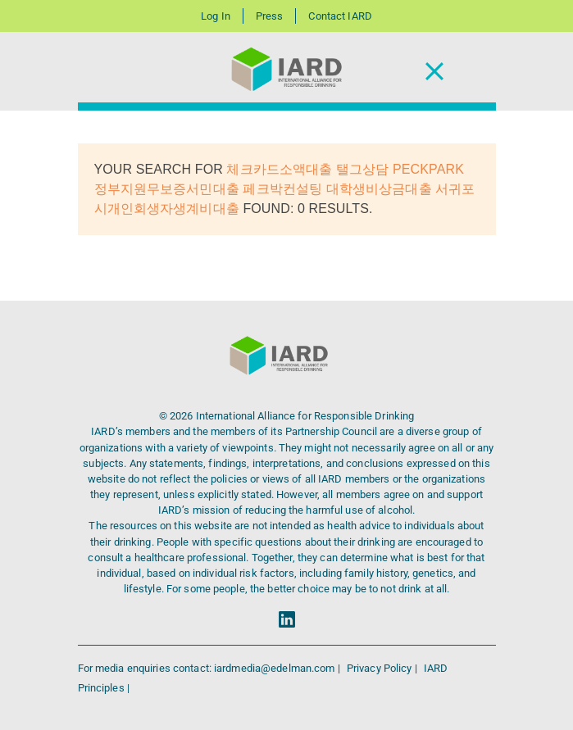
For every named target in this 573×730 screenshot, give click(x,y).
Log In (215, 16)
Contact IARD (339, 16)
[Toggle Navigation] (434, 71)
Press (270, 16)
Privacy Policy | (383, 668)
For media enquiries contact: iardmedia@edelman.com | (210, 668)
